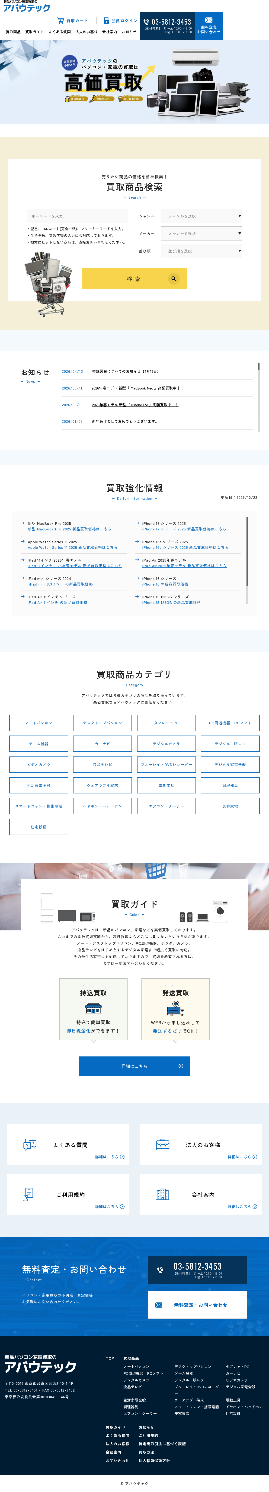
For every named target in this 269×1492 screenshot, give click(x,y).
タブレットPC (166, 723)
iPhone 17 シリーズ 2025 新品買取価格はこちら (184, 529)
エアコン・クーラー (166, 806)
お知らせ (129, 31)
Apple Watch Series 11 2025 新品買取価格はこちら (73, 547)
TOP (110, 1358)
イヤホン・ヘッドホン (102, 806)
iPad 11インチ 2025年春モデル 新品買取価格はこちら (75, 565)
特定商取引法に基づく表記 (162, 1443)
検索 (134, 279)
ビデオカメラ (39, 764)
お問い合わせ (117, 1460)
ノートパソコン (38, 723)
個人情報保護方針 (154, 1460)
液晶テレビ (102, 764)
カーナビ (102, 743)
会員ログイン (124, 20)
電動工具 (166, 785)
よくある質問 (59, 31)
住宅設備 (39, 826)
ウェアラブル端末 (102, 785)
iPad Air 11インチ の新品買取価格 (58, 602)
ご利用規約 (148, 1435)
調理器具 (230, 785)
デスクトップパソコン (102, 723)
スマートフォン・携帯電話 (38, 806)
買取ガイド (34, 31)
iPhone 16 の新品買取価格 (165, 584)
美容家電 (230, 806)
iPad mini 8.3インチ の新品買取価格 (60, 584)
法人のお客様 (86, 31)
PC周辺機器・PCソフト (230, 723)
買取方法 (146, 1452)
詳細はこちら (152, 1066)
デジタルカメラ (166, 743)
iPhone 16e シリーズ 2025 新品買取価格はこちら (185, 547)
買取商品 (13, 31)
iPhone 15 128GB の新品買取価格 (172, 602)
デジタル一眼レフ (230, 743)
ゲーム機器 (38, 743)
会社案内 (109, 31)
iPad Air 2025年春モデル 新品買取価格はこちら (184, 565)
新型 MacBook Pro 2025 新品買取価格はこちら (70, 529)
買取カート (77, 20)
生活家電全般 (39, 785)
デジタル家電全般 (230, 764)
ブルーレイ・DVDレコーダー (166, 764)
